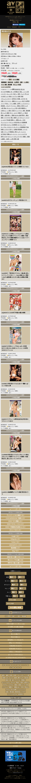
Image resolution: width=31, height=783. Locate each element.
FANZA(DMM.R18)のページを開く (15, 176)
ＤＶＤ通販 (16, 79)
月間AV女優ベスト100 (15, 624)
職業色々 (24, 108)
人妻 (2, 108)
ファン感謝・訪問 (14, 103)
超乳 (19, 108)
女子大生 (3, 125)
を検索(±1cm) (15, 557)
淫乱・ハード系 (24, 91)
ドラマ (6, 101)
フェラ (23, 94)
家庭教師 (23, 127)
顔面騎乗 (24, 122)
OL (26, 99)
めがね (17, 115)
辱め (5, 108)
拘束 (22, 96)
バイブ (27, 117)
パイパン (14, 134)
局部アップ (21, 113)
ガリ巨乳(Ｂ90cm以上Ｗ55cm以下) (16, 657)
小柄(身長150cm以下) (15, 645)
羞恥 (2, 117)
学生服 (8, 120)
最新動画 (4, 82)
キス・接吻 (11, 101)
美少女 (23, 89)
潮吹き (17, 91)
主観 (21, 82)
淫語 (19, 685)
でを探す (15, 518)
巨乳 (11, 675)
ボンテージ (16, 127)
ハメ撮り (26, 82)
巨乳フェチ (24, 106)
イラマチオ (7, 117)
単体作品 (10, 82)
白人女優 (13, 689)
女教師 (16, 129)
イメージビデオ (5, 87)
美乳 (19, 94)
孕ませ (27, 687)
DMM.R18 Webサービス (18, 772)
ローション (18, 101)
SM (27, 685)
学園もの (9, 134)
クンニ (13, 108)
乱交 (23, 101)
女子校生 (3, 134)
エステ (16, 113)
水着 (17, 139)
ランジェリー (5, 122)
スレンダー (9, 94)
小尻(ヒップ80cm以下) (15, 651)
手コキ (27, 94)
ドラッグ (6, 132)
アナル (8, 689)
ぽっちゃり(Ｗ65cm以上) (15, 654)
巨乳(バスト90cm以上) (15, 643)
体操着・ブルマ (5, 106)
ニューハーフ (21, 689)
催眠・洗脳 (26, 136)
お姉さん (3, 110)
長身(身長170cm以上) (15, 648)
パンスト (23, 132)
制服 (2, 129)
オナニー (22, 117)
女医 (2, 132)
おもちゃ (9, 125)
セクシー (10, 136)
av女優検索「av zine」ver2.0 (15, 765)
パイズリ (3, 94)
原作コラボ (4, 136)
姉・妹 (12, 680)
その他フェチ (5, 96)
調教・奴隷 (4, 115)
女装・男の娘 (10, 692)
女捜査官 (14, 125)
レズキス (6, 129)
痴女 (10, 96)
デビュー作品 (17, 84)
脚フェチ (17, 132)
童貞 (26, 113)
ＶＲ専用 (7, 616)
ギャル (9, 108)
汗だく (11, 113)
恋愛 (14, 139)
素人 (12, 117)
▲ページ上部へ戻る (15, 509)
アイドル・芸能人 (15, 106)
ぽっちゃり (9, 677)
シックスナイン (25, 103)
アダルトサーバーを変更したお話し (16, 708)
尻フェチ (3, 113)
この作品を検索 (15, 178)
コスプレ (14, 96)
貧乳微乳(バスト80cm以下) (15, 640)
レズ (18, 117)
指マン (15, 94)
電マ (16, 108)
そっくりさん (6, 682)
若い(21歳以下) (15, 634)
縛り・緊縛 (11, 115)
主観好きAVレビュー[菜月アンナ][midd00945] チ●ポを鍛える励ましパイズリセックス (15, 713)
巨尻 (13, 110)
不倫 (27, 127)
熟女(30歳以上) (15, 637)
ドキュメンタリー (6, 99)
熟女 (17, 682)
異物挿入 (12, 132)
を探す (15, 539)
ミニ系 (11, 139)
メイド (3, 103)
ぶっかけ (3, 120)
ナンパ (17, 110)
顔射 (19, 96)
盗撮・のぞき (21, 99)
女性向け (14, 99)
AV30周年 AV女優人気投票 (15, 626)
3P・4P (13, 91)
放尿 (20, 115)
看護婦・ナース (22, 129)
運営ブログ (13, 768)
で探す (16, 515)
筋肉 (15, 677)
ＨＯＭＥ (15, 746)
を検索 (15, 560)
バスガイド (9, 127)
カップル (3, 127)
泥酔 (7, 113)
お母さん (26, 682)
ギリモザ (3, 91)
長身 (4, 677)
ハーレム (5, 687)
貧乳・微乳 (5, 675)
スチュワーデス (18, 136)
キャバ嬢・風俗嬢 (6, 84)
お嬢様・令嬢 (5, 139)
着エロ (19, 122)
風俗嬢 (24, 616)
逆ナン (11, 129)
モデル (5, 685)
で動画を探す (15, 530)
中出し (7, 103)
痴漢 (15, 117)
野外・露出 (25, 115)
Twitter (19, 768)
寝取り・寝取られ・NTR (18, 120)
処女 (7, 680)
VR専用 (16, 82)
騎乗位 (8, 91)
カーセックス (22, 125)
